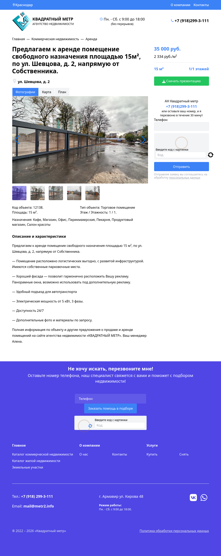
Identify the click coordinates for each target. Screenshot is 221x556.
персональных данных (184, 177)
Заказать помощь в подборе (110, 408)
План (62, 92)
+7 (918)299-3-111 (192, 20)
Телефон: (86, 398)
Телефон (161, 120)
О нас (83, 454)
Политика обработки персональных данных (174, 531)
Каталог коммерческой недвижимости (42, 454)
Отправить (181, 166)
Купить (152, 454)
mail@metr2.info (38, 506)
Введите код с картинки (172, 149)
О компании (180, 5)
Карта (46, 92)
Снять (183, 454)
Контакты (201, 5)
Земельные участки (27, 467)
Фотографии (25, 92)
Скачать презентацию (181, 81)
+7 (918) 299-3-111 (37, 496)
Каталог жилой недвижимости (36, 461)
